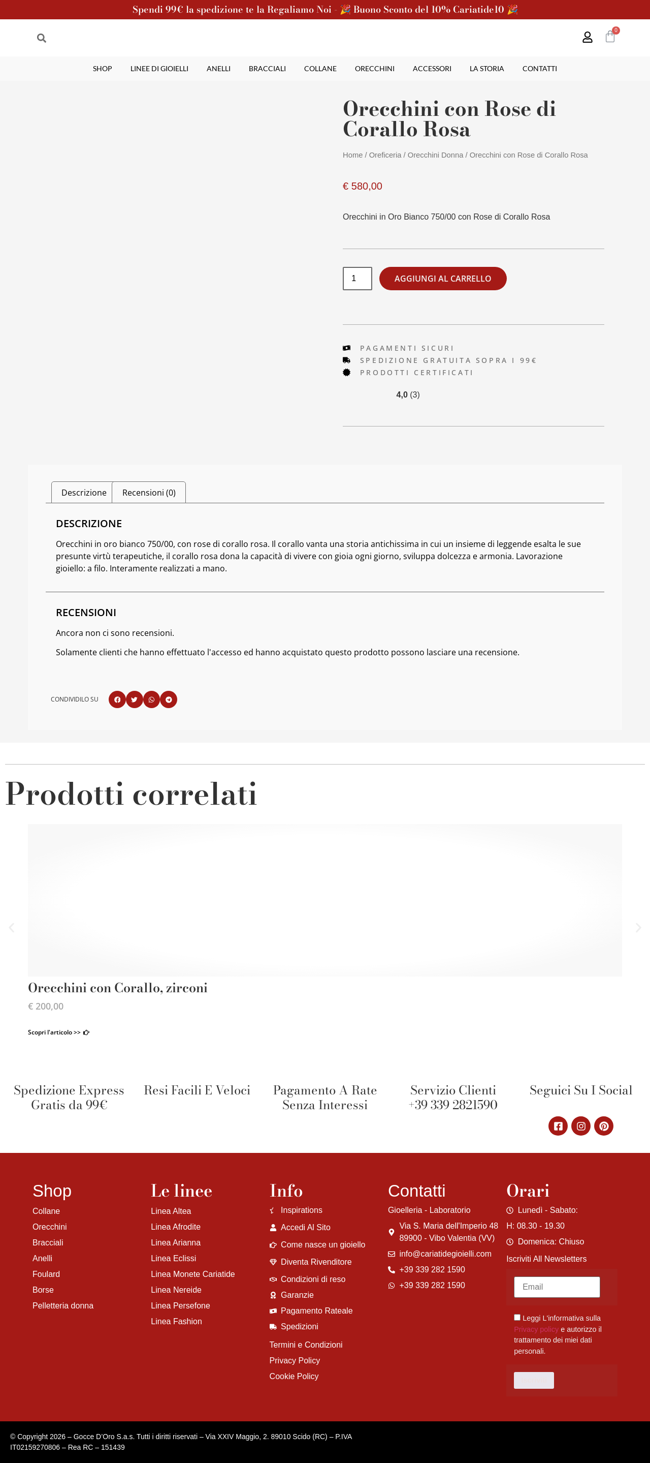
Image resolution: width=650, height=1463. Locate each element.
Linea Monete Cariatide (193, 1274)
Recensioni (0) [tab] (149, 492)
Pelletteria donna (62, 1305)
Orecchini (375, 68)
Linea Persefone (180, 1305)
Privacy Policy (295, 1360)
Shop (102, 68)
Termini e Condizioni (306, 1344)
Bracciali (267, 68)
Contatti (540, 68)
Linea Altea (171, 1211)
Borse (43, 1290)
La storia (487, 68)
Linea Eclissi (173, 1258)
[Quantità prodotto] (357, 278)
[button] (41, 37)
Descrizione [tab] (84, 492)
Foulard (46, 1274)
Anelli (219, 68)
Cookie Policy (294, 1376)
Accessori (432, 68)
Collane (320, 68)
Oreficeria (385, 155)
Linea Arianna (176, 1242)
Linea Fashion (176, 1321)
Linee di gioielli (159, 68)
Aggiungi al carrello (443, 278)
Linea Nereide (176, 1290)
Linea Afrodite (176, 1227)
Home (353, 155)
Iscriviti (534, 1380)
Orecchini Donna (436, 155)
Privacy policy (536, 1329)
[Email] (557, 1287)
